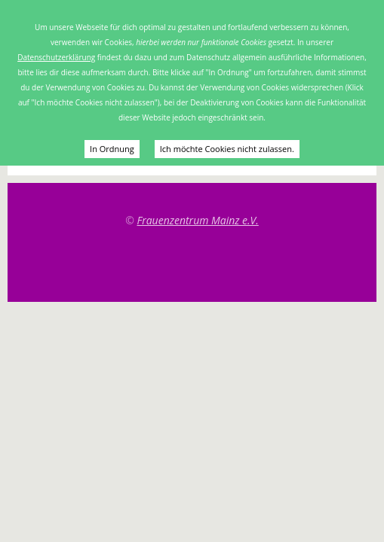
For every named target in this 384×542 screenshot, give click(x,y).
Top (192, 264)
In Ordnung (112, 148)
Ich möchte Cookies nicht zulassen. (227, 148)
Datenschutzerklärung (56, 57)
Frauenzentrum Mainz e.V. (197, 220)
